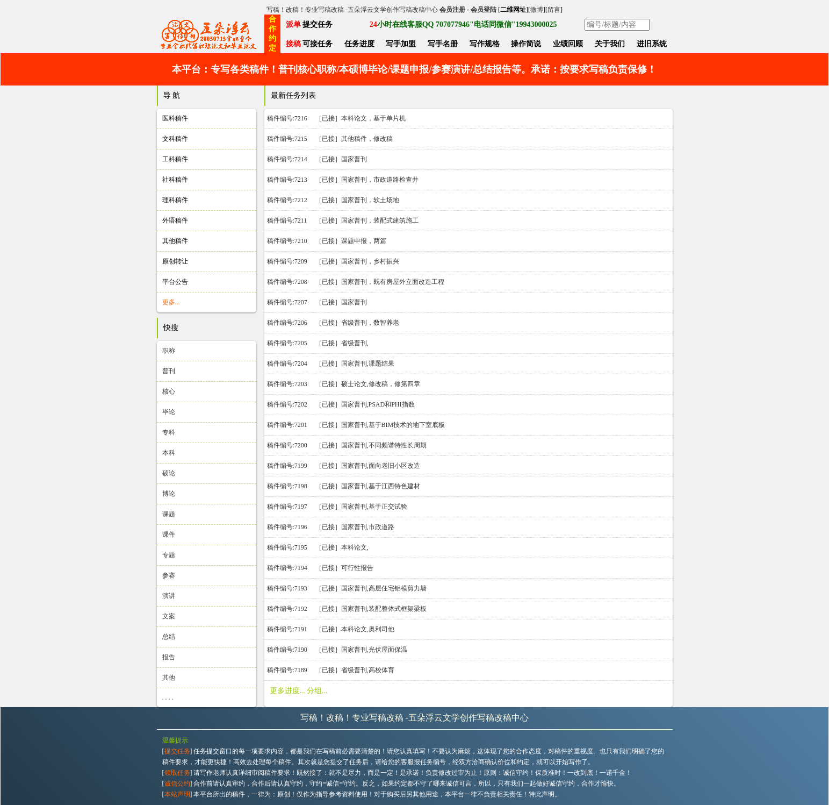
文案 (168, 616)
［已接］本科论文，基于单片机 (360, 118)
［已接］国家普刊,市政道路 (354, 527)
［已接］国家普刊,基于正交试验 (361, 506)
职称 (168, 350)
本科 (168, 453)
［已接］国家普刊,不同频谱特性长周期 (371, 445)
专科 (168, 432)
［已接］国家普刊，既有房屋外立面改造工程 (379, 282)
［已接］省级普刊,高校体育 (354, 670)
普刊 (168, 371)
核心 (168, 391)
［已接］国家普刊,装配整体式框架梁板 (371, 608)
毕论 (168, 412)
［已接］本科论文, (342, 547)
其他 (168, 677)
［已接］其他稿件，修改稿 (354, 139)
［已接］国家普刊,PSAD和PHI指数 (365, 404)
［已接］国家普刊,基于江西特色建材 (367, 486)
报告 (168, 657)
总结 (168, 636)
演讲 (168, 596)
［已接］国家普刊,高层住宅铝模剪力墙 (371, 588)
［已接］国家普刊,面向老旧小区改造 (367, 465)
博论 (168, 493)
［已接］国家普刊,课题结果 (354, 363)
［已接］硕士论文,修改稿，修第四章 (367, 384)
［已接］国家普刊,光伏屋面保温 (361, 649)
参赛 (168, 575)
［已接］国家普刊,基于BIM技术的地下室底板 (380, 425)
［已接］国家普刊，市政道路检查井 (367, 179)
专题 (168, 555)
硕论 (168, 473)
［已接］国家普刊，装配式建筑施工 (367, 220)
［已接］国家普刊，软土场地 (357, 200)
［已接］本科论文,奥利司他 (354, 629)
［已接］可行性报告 (344, 568)
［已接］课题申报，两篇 (350, 241)
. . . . (168, 697)
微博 (536, 9)
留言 (553, 9)
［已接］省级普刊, (342, 343)
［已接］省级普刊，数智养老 (357, 322)
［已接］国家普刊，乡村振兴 (357, 261)
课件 (168, 534)
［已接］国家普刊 (341, 159)
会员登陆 (483, 9)
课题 (168, 514)
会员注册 (452, 9)
